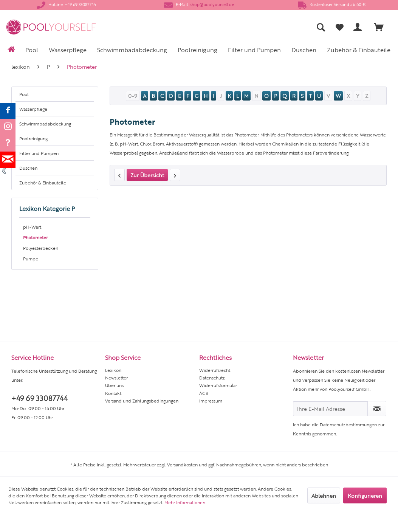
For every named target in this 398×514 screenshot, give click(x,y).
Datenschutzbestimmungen (348, 424)
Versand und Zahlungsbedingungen (141, 401)
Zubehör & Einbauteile (42, 183)
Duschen (28, 168)
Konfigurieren (365, 495)
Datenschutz (212, 378)
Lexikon (113, 370)
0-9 (132, 95)
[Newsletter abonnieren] (376, 408)
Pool (24, 94)
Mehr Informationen (184, 502)
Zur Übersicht (147, 175)
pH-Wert (32, 227)
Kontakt (113, 393)
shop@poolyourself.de (212, 4)
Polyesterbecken (40, 248)
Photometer (35, 237)
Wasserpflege (33, 109)
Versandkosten (182, 464)
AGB (204, 393)
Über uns (114, 385)
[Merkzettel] (339, 27)
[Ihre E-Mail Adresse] (330, 408)
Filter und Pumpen (39, 153)
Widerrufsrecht (214, 370)
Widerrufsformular (218, 385)
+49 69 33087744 (39, 398)
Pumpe (30, 258)
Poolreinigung (33, 138)
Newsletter (116, 378)
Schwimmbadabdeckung (45, 124)
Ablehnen (323, 495)
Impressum (210, 401)
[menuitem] (257, 27)
